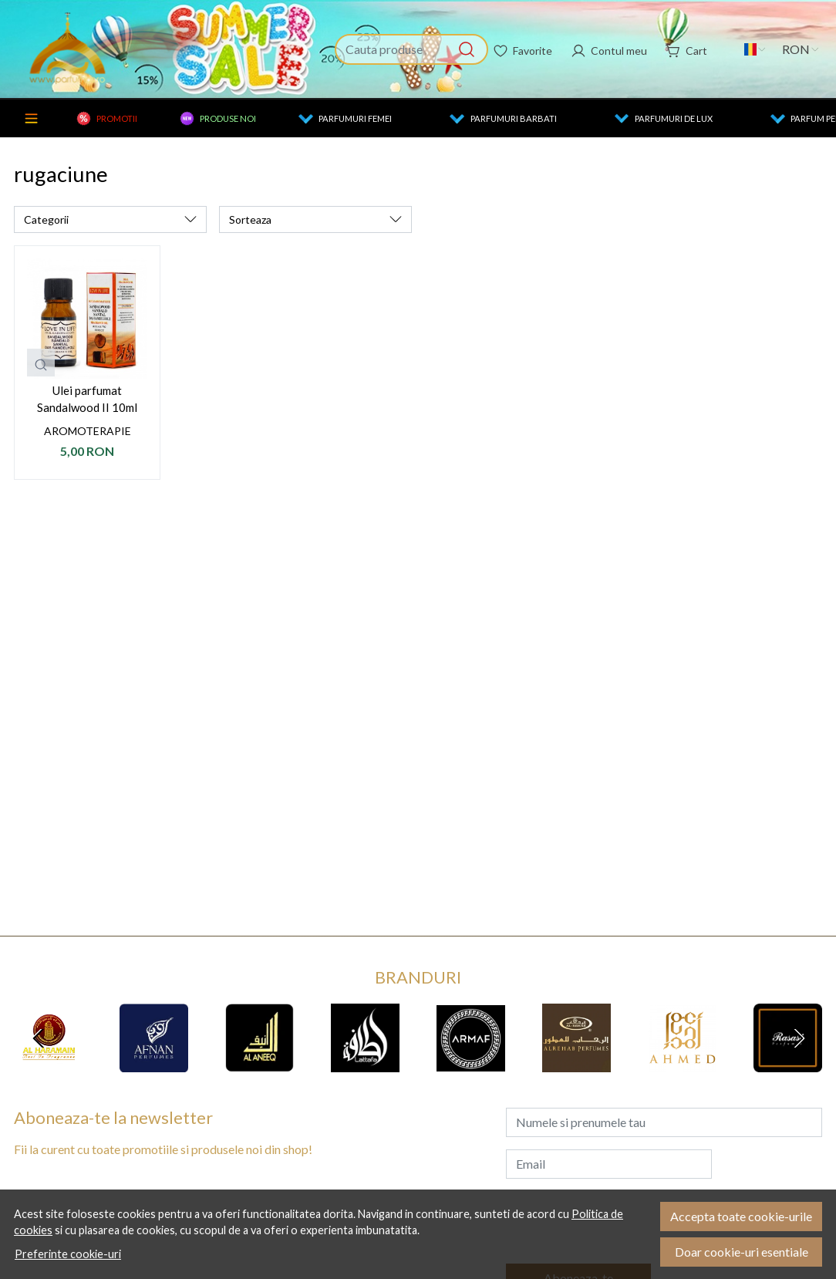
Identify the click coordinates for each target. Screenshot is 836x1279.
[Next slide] (797, 1038)
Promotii (116, 118)
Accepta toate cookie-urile (741, 1216)
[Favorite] (522, 49)
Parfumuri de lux (674, 118)
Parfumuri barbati (513, 118)
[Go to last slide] (38, 1038)
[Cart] (686, 49)
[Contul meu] (609, 49)
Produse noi (228, 118)
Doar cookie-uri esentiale (741, 1251)
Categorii (31, 118)
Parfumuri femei (355, 118)
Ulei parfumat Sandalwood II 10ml (87, 399)
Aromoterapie (87, 430)
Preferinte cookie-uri (68, 1253)
